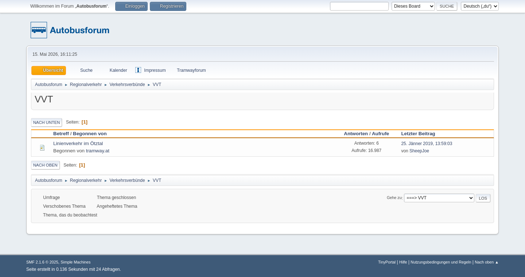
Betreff (61, 133)
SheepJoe (419, 150)
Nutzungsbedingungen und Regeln (441, 262)
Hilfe (403, 262)
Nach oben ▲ (487, 262)
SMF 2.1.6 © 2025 (42, 262)
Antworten (356, 133)
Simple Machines (75, 262)
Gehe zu (394, 198)
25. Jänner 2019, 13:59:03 (426, 143)
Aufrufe (380, 133)
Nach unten (46, 122)
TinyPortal (387, 262)
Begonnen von (90, 133)
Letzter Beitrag (421, 133)
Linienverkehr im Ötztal (78, 143)
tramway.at (97, 150)
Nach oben (45, 165)
